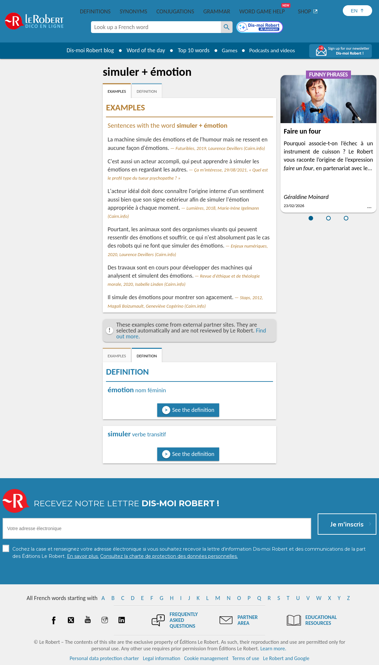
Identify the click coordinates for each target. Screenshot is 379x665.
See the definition (193, 410)
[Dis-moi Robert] (260, 28)
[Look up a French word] (227, 27)
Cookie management (206, 658)
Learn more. (273, 648)
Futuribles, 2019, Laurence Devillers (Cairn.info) (220, 148)
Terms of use (245, 658)
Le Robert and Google (286, 658)
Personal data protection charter (104, 658)
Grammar (216, 11)
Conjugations (175, 11)
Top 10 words (191, 50)
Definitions (95, 11)
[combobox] (156, 27)
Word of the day (143, 50)
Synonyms (133, 11)
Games (228, 50)
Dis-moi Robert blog (88, 50)
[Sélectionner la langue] (357, 10)
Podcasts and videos (273, 50)
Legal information (161, 658)
